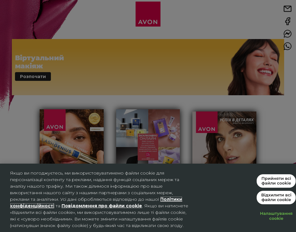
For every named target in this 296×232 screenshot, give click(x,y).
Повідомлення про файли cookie (102, 206)
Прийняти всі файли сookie (276, 181)
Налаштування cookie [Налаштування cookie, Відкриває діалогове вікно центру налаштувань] (276, 216)
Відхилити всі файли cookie (276, 197)
